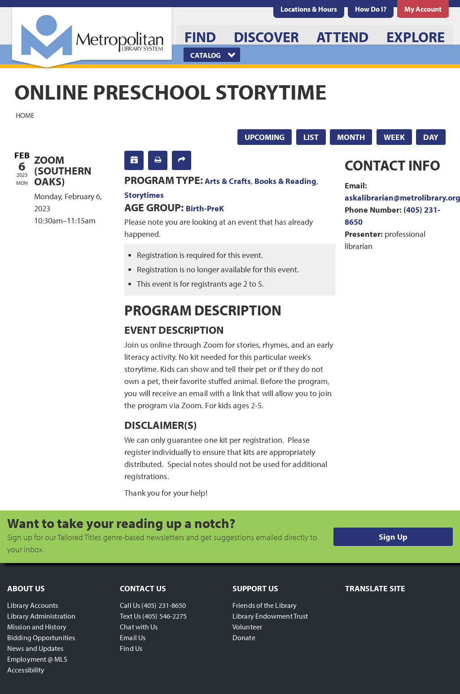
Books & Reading (285, 181)
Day (430, 137)
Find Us (131, 648)
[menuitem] (308, 9)
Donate (243, 637)
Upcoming (265, 137)
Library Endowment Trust (270, 615)
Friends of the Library (264, 605)
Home (25, 114)
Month (351, 137)
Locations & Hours (308, 8)
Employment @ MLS (37, 659)
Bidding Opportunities (41, 637)
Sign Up (393, 537)
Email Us (132, 637)
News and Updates (35, 648)
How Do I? (370, 8)
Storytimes (144, 195)
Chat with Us (139, 626)
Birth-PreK (205, 208)
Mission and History (36, 626)
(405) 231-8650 (163, 605)
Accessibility (25, 669)
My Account (423, 8)
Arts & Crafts (228, 181)
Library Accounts (32, 605)
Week (394, 137)
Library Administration (41, 615)
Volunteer (247, 626)
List (311, 137)
